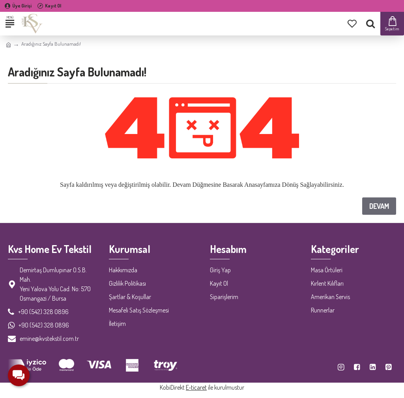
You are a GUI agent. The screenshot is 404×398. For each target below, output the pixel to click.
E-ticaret (196, 387)
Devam (379, 206)
